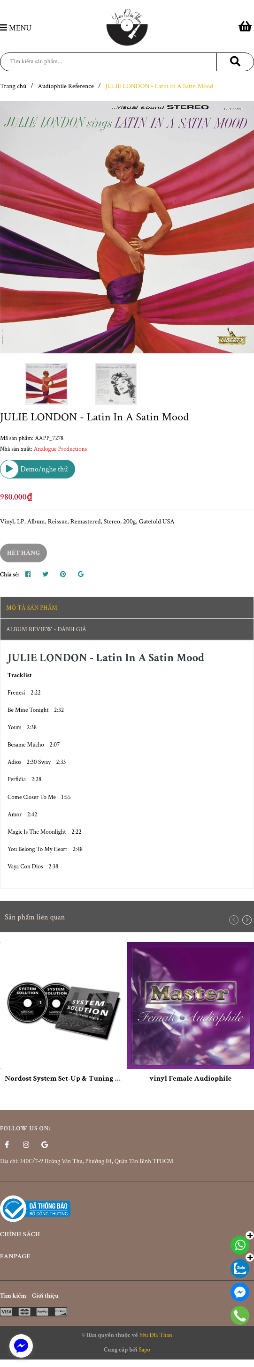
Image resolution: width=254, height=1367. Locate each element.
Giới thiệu (45, 1296)
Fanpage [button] (127, 1257)
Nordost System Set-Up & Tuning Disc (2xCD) (79, 1078)
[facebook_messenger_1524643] (21, 1346)
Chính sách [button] (127, 1235)
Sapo (144, 1350)
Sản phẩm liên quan (35, 917)
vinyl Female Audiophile (190, 1078)
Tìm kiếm (13, 1296)
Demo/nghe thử (34, 469)
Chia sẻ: (9, 575)
